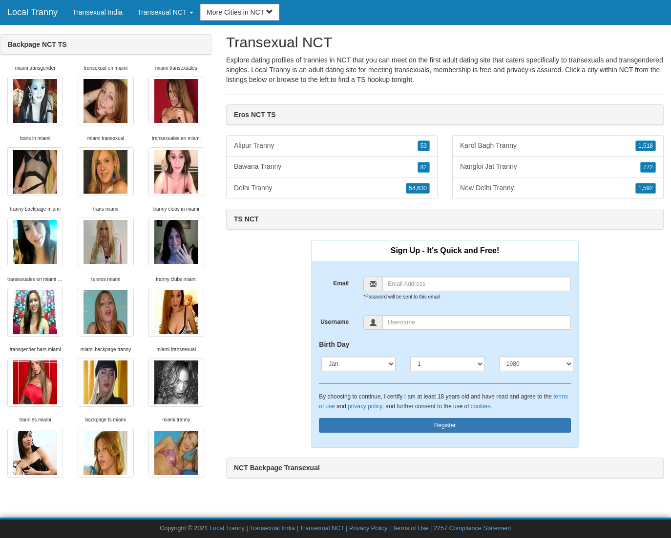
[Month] (358, 364)
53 (423, 145)
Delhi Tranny (332, 188)
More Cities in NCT (240, 12)
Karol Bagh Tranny (558, 145)
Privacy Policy (368, 528)
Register (445, 425)
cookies (480, 406)
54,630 (418, 188)
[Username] (476, 322)
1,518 (645, 145)
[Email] (476, 284)
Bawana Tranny (332, 166)
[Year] (536, 364)
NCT (626, 70)
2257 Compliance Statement (472, 528)
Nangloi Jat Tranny (558, 166)
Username (334, 322)
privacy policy (365, 406)
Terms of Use (410, 528)
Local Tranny (32, 12)
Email (341, 283)
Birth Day (334, 344)
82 (423, 167)
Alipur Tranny (332, 145)
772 (648, 167)
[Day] (447, 364)
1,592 (645, 188)
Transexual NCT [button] (165, 12)
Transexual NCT (322, 528)
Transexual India (97, 12)
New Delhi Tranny (558, 188)
